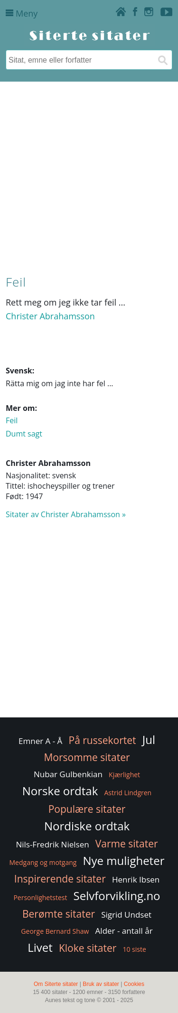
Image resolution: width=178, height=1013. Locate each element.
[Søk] (162, 60)
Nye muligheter (124, 860)
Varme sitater (126, 843)
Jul (148, 739)
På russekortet (102, 740)
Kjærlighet (124, 774)
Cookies (134, 984)
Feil (12, 420)
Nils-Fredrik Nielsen (52, 844)
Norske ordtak (60, 791)
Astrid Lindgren (127, 792)
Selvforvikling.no (117, 895)
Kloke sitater (87, 948)
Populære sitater (87, 809)
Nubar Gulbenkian (68, 774)
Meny (21, 13)
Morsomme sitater (87, 757)
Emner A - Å (40, 740)
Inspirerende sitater (60, 878)
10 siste (134, 949)
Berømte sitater (58, 913)
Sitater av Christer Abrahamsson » (66, 514)
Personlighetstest (40, 897)
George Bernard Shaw (55, 931)
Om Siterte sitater (56, 984)
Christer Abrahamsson (50, 316)
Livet (40, 947)
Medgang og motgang (43, 862)
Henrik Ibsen (135, 879)
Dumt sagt (24, 433)
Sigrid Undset (126, 914)
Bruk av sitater (101, 984)
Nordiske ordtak (87, 826)
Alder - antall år (124, 930)
